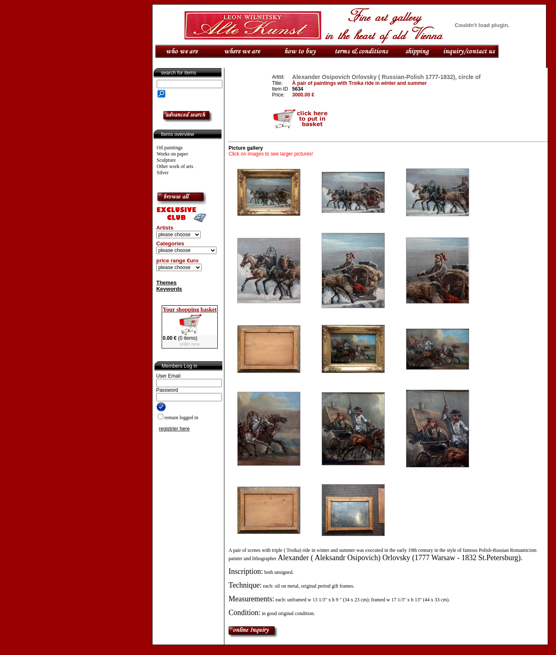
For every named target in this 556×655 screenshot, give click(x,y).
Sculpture (166, 160)
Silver (163, 172)
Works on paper (172, 154)
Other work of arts (175, 166)
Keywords (169, 289)
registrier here (174, 429)
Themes (166, 282)
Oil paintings (169, 148)
